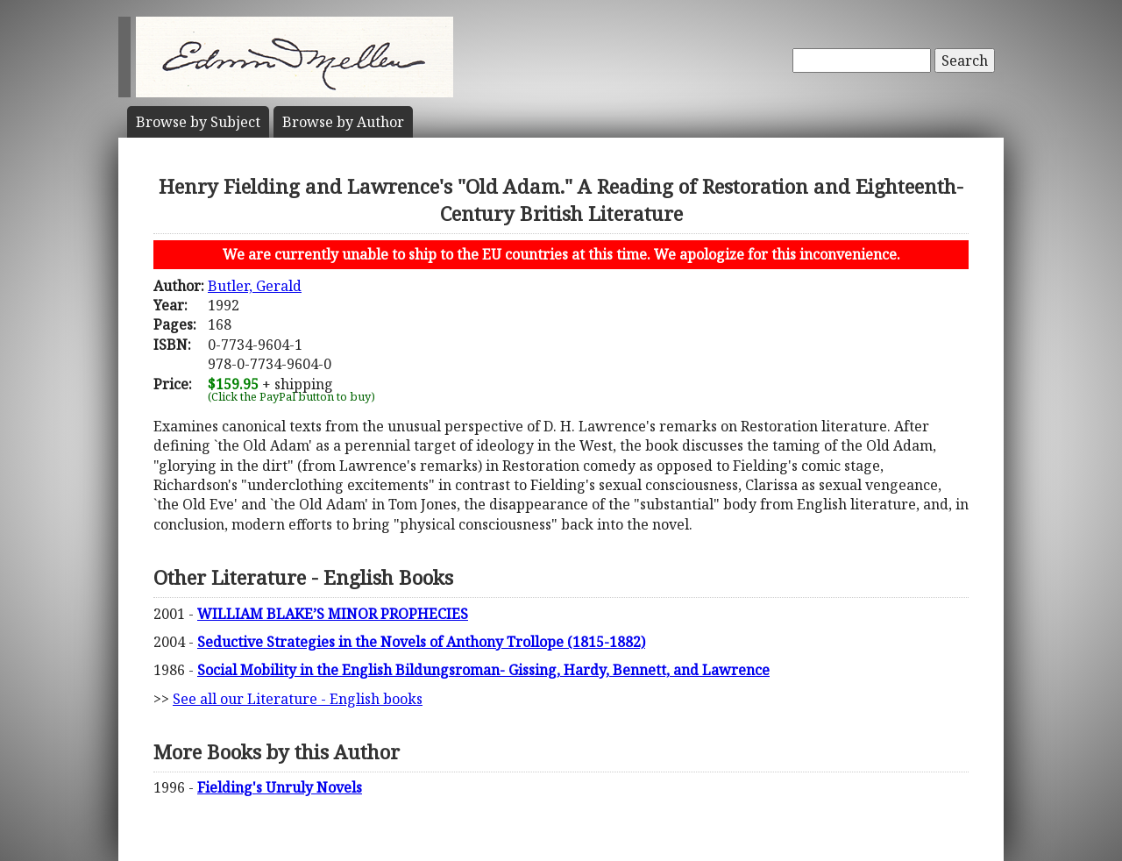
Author (343, 122)
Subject (198, 122)
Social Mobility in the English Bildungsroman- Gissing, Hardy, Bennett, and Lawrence (483, 670)
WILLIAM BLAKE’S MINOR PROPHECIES (332, 613)
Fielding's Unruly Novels (279, 787)
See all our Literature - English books (298, 698)
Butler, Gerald (255, 285)
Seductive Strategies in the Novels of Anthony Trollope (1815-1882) (421, 641)
